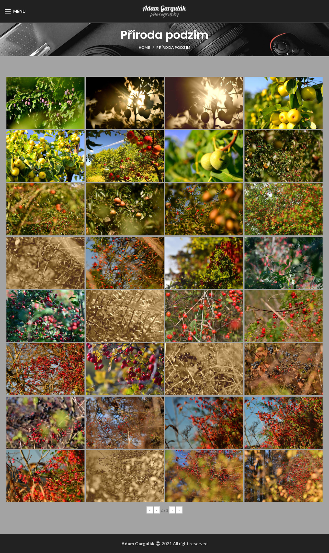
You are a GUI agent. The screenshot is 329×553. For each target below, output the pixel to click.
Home (144, 47)
